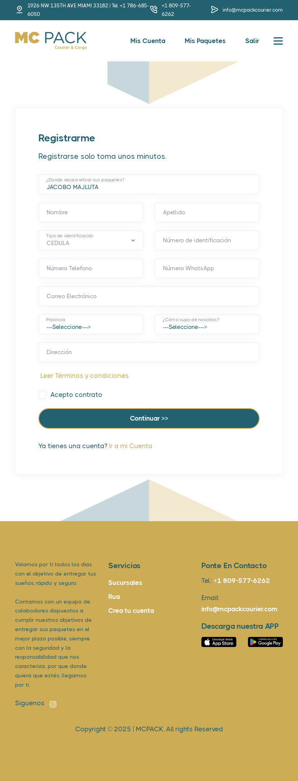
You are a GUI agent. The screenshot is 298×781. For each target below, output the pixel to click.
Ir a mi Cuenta (130, 446)
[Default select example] (90, 240)
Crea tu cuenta (131, 610)
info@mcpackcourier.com (253, 10)
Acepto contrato (76, 394)
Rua (114, 596)
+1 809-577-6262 (242, 580)
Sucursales (125, 582)
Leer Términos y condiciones (84, 375)
